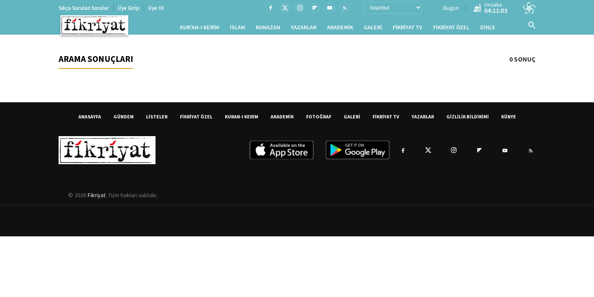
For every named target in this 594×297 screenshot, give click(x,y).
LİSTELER (156, 120)
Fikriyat (96, 198)
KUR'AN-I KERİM (199, 29)
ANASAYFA (89, 120)
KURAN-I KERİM (241, 120)
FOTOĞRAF (318, 120)
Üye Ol (156, 8)
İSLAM (237, 29)
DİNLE (487, 29)
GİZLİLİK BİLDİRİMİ (467, 120)
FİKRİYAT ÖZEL (451, 29)
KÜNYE (508, 120)
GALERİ (373, 29)
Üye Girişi (128, 8)
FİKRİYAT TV (407, 29)
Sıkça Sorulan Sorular (84, 8)
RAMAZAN (268, 29)
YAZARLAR (303, 29)
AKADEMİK (340, 29)
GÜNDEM (123, 120)
